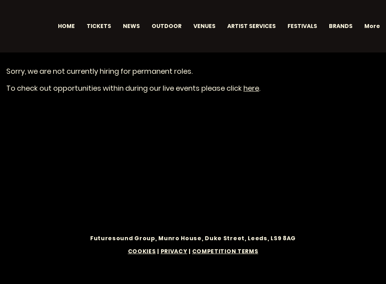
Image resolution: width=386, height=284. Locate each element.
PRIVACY (174, 251)
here (251, 88)
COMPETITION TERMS (225, 251)
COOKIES (142, 251)
